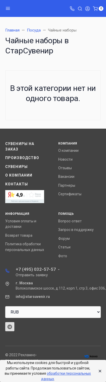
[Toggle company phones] (72, 8)
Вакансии (66, 176)
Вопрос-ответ (70, 221)
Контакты (16, 184)
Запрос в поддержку (76, 230)
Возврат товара (18, 235)
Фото (62, 256)
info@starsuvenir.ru (33, 297)
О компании (18, 175)
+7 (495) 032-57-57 (36, 269)
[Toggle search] (80, 8)
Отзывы (65, 168)
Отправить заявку (32, 275)
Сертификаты (69, 194)
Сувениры (16, 167)
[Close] (98, 371)
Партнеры (66, 185)
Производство (22, 158)
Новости (65, 159)
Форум (64, 238)
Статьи (64, 247)
